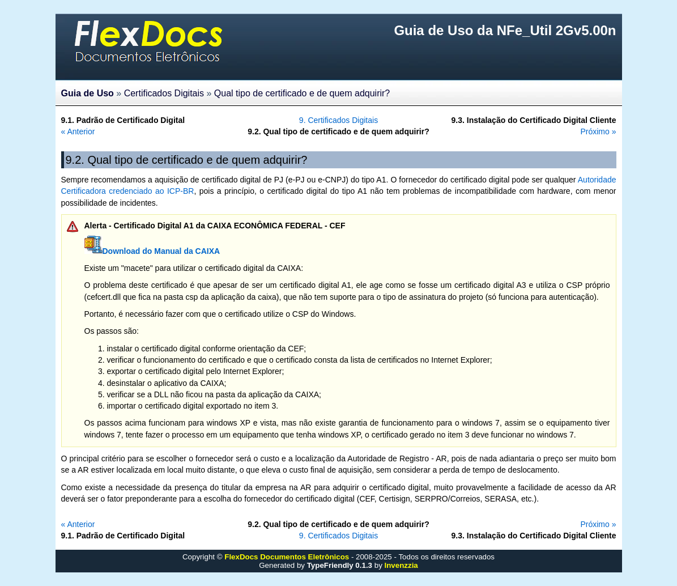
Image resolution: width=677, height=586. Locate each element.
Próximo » (598, 131)
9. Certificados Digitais (338, 120)
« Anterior (78, 131)
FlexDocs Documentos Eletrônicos (286, 557)
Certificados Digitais (164, 93)
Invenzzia (401, 565)
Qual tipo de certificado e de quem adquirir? (302, 93)
